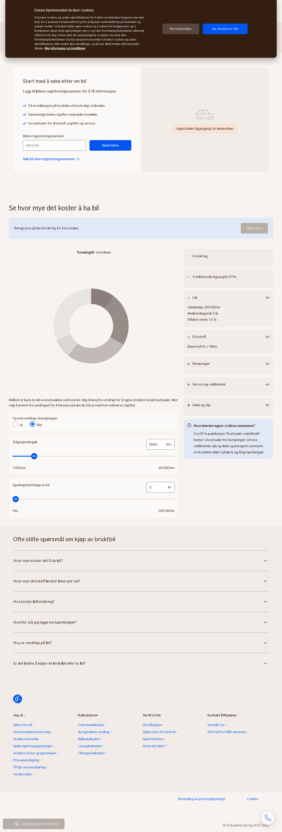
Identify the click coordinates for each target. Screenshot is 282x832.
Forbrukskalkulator (91, 725)
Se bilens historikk (25, 739)
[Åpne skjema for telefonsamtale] (268, 818)
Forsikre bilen (22, 774)
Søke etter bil (22, 725)
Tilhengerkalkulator (91, 753)
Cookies (252, 799)
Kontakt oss (216, 725)
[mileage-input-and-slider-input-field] (161, 444)
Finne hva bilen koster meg (31, 732)
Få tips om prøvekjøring (29, 767)
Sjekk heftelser (153, 739)
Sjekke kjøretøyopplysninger (33, 746)
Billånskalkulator (89, 739)
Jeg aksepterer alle (225, 29)
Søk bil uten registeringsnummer (51, 159)
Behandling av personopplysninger (202, 799)
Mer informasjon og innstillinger (65, 48)
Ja (21, 425)
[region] (141, 29)
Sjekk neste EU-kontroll (159, 732)
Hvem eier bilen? (154, 746)
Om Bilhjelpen (152, 725)
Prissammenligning (26, 760)
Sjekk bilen (110, 145)
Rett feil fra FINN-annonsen (227, 732)
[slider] (94, 456)
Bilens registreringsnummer (43, 136)
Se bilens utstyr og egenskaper (34, 753)
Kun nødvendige (181, 29)
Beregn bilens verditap (94, 732)
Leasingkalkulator (90, 746)
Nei (39, 425)
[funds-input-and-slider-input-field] (161, 487)
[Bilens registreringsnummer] (54, 145)
